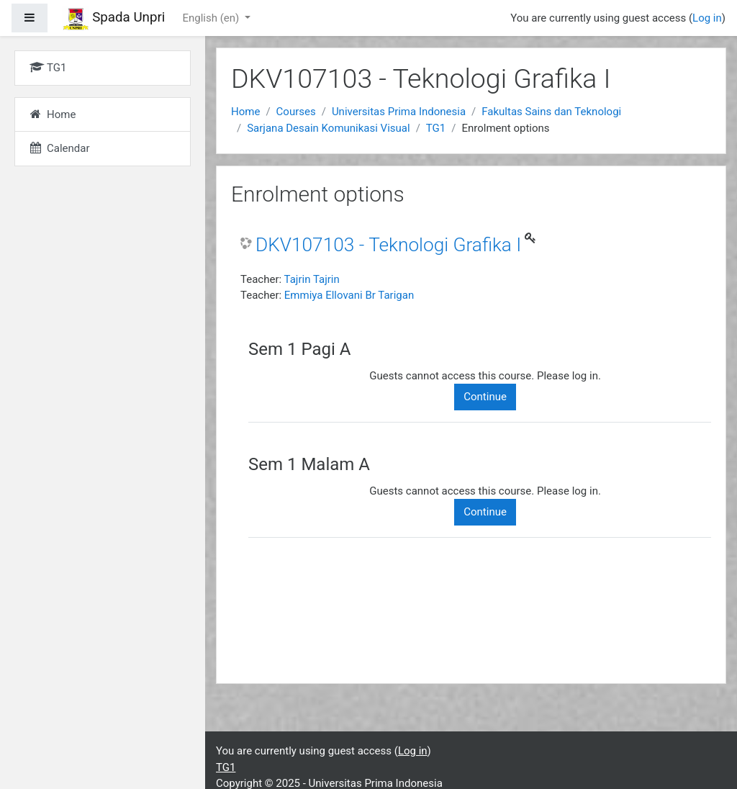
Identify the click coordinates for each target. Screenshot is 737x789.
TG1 (436, 128)
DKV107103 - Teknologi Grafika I (388, 245)
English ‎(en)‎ (212, 18)
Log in (707, 18)
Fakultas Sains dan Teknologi (551, 111)
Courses (296, 111)
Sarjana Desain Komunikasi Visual (328, 128)
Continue (485, 396)
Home (245, 111)
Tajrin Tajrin (312, 279)
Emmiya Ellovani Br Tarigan (349, 295)
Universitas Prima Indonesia (399, 111)
